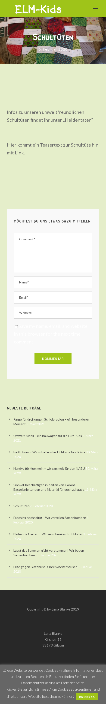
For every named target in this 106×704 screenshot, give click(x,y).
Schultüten (21, 506)
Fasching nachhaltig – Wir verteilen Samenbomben (49, 518)
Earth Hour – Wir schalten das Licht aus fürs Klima (49, 452)
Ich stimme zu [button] (87, 696)
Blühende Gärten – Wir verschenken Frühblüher (48, 534)
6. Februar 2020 (53, 49)
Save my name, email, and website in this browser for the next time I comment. (50, 333)
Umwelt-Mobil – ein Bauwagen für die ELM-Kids (47, 436)
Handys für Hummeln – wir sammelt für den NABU (49, 468)
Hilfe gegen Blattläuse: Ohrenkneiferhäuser (45, 567)
